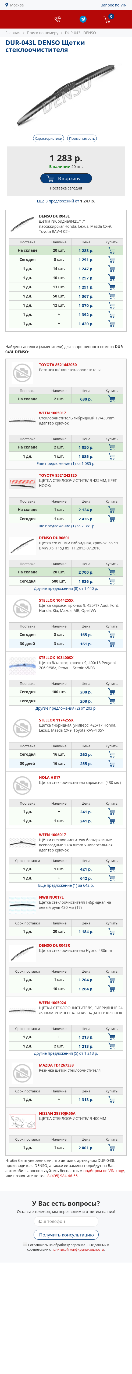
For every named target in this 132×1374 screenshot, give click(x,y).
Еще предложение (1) (66, 463)
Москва (17, 5)
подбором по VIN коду (103, 1170)
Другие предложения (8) (66, 588)
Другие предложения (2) (66, 708)
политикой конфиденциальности (78, 1249)
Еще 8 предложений (66, 201)
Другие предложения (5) (66, 1053)
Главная (12, 32)
